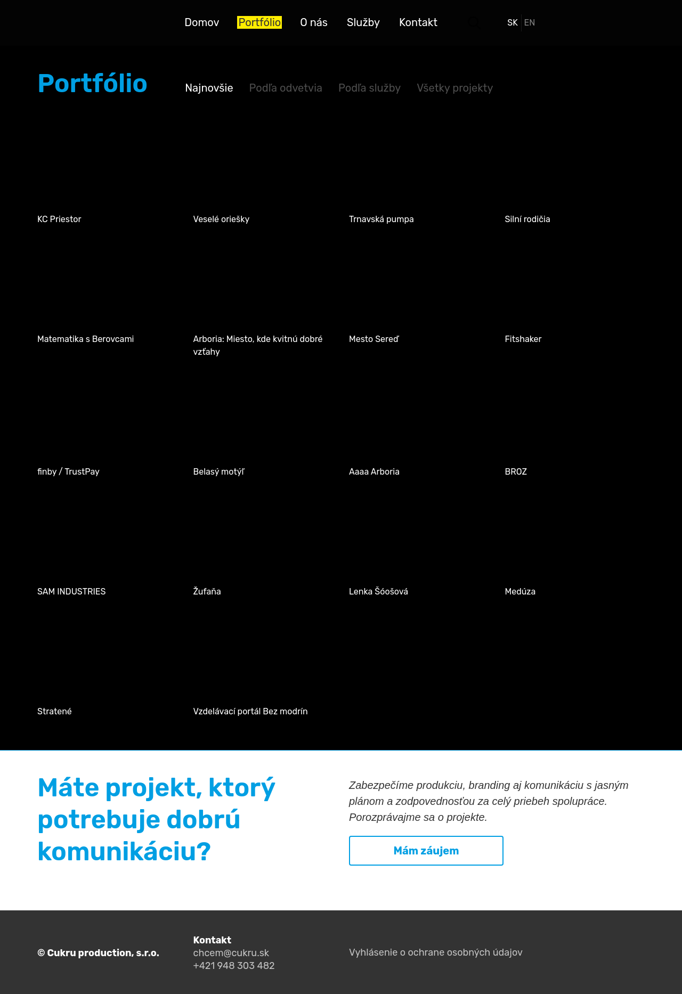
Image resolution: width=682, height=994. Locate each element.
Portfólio (259, 22)
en (529, 23)
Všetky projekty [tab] (455, 88)
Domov (201, 22)
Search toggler (474, 22)
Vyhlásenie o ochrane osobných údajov (436, 952)
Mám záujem (426, 850)
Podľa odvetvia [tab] (285, 88)
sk (512, 23)
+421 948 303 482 (234, 966)
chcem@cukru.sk (231, 953)
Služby (363, 22)
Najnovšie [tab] (209, 88)
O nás (314, 22)
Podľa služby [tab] (369, 88)
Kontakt (418, 22)
